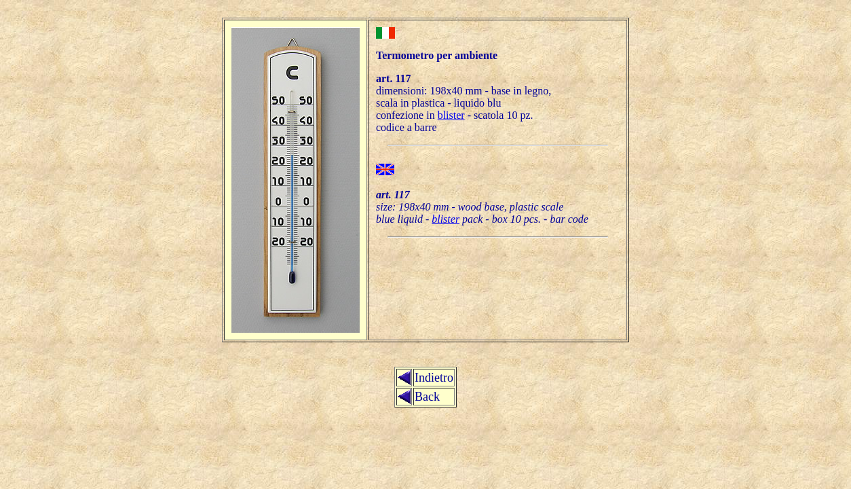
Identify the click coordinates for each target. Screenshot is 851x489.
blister (451, 115)
